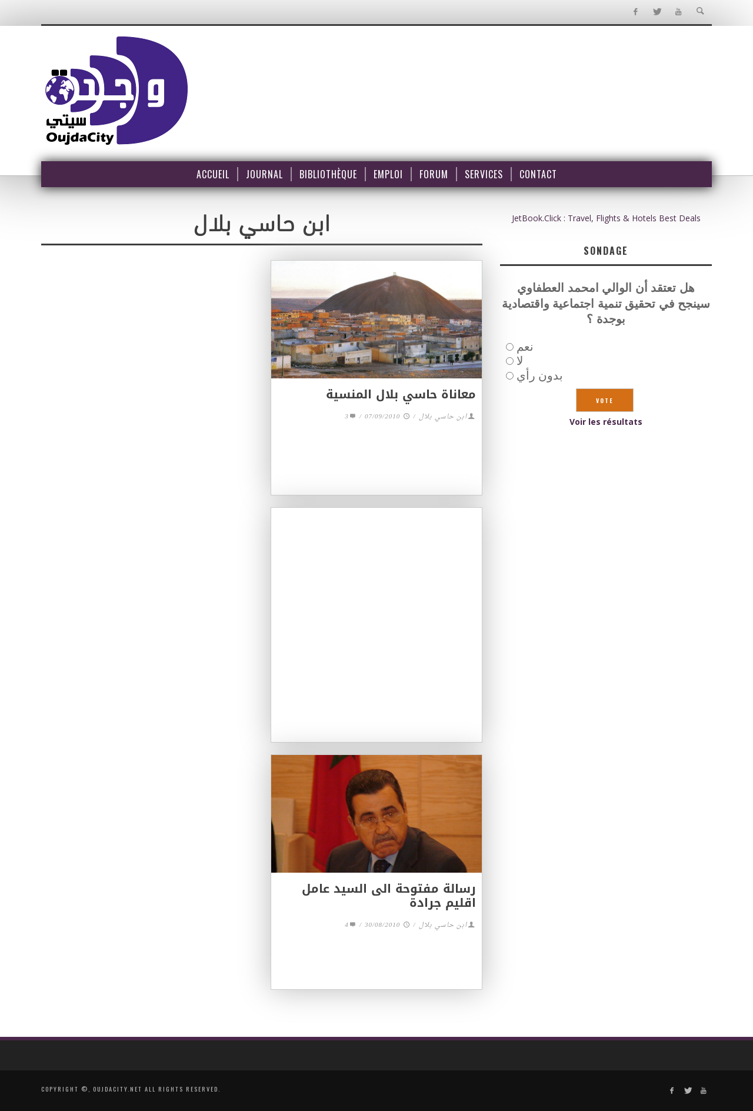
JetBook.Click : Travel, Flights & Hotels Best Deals (606, 218)
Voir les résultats (605, 421)
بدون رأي (540, 375)
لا (520, 360)
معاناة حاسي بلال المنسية (401, 394)
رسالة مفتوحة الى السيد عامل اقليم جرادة (389, 895)
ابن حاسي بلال (443, 417)
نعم (525, 346)
